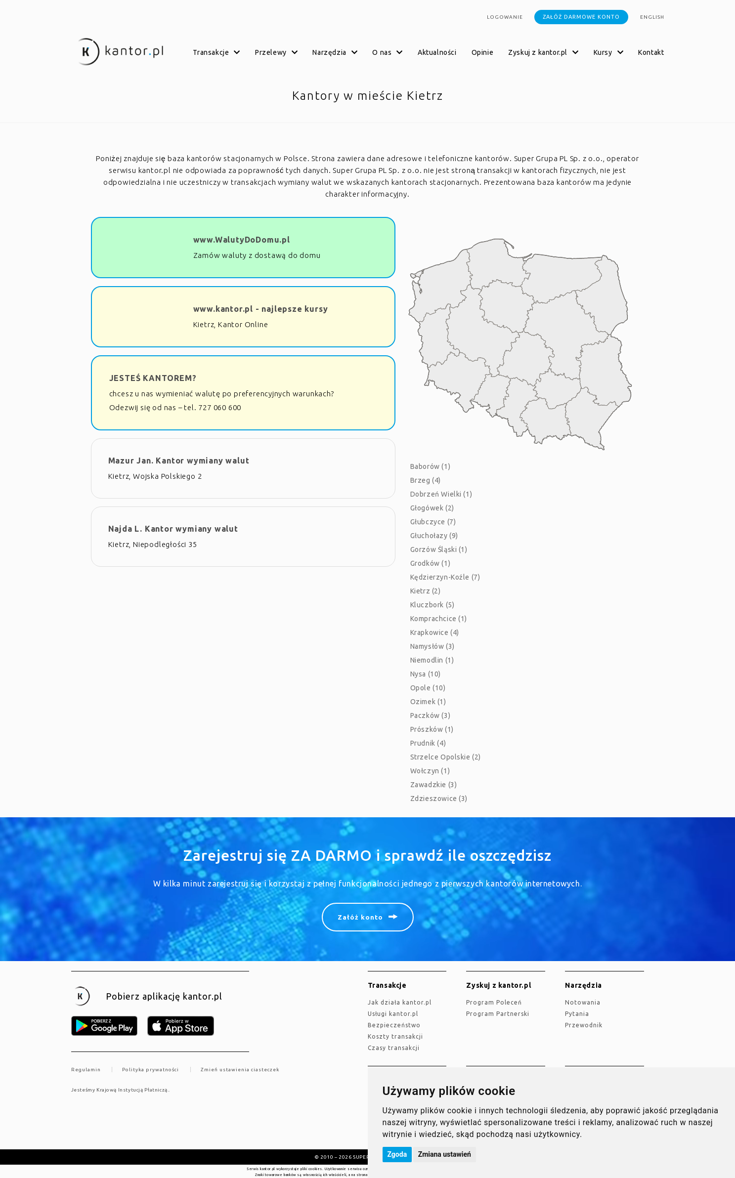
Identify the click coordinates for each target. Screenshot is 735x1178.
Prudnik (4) (428, 743)
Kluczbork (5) (432, 605)
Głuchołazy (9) (434, 536)
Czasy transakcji (394, 1048)
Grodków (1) (430, 563)
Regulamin (86, 1069)
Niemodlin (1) (432, 660)
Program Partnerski (497, 1013)
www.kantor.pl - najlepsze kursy (260, 308)
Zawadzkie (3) (433, 785)
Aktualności (437, 52)
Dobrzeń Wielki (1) (441, 494)
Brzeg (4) (425, 480)
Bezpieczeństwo (394, 1025)
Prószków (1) (432, 729)
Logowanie (505, 17)
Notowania (583, 1002)
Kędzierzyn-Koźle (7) (445, 577)
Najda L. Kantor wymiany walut (173, 528)
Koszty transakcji (395, 1036)
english (652, 17)
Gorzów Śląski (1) (439, 549)
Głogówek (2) (432, 508)
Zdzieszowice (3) (439, 798)
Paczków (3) (430, 715)
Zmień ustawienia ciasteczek (240, 1069)
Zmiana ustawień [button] (444, 1154)
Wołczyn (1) (430, 771)
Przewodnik (584, 1025)
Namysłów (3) (432, 646)
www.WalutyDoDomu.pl (241, 239)
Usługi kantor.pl (393, 1013)
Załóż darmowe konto (581, 17)
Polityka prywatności (150, 1069)
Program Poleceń (494, 1002)
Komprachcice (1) (439, 619)
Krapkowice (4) (434, 632)
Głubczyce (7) (433, 522)
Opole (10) (428, 688)
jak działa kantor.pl (400, 1002)
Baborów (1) (430, 466)
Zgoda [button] (397, 1154)
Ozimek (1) (428, 702)
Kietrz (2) (425, 591)
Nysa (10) (425, 674)
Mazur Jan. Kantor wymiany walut (179, 460)
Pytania (577, 1013)
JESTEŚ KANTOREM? (153, 378)
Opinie (483, 52)
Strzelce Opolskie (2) (445, 757)
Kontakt (651, 52)
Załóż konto (360, 917)
